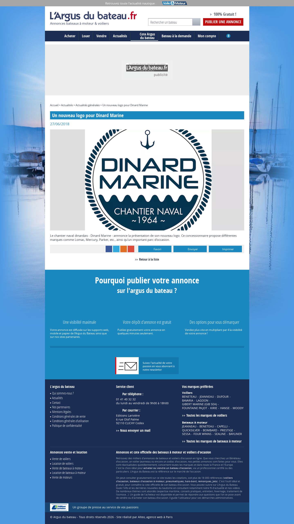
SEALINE (220, 434)
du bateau (144, 36)
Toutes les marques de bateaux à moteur (214, 441)
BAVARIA (187, 400)
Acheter (69, 36)
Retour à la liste (149, 259)
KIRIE (213, 408)
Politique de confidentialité (67, 425)
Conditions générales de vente (69, 416)
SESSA (186, 434)
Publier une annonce (223, 21)
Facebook (109, 249)
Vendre (101, 36)
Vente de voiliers (61, 458)
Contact (56, 402)
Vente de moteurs (62, 477)
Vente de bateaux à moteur (67, 468)
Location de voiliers (62, 463)
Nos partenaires (61, 407)
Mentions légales (61, 411)
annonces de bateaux (156, 458)
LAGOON (202, 400)
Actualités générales (88, 105)
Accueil (54, 105)
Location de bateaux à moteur (69, 472)
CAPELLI (222, 426)
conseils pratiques (191, 491)
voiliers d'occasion (182, 458)
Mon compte (207, 36)
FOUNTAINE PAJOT (194, 408)
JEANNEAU (207, 397)
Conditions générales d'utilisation (70, 420)
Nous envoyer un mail (135, 430)
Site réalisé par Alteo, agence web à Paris (144, 517)
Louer (86, 36)
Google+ (131, 249)
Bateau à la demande (176, 36)
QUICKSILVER (191, 430)
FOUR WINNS (202, 434)
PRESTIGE (226, 430)
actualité (219, 488)
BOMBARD (210, 430)
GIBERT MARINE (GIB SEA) (199, 404)
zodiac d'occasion (177, 461)
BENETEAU (189, 397)
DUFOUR (223, 397)
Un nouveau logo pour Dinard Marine (125, 105)
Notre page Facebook (198, 15)
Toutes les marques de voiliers (206, 415)
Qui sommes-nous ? (63, 393)
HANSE (225, 408)
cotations (181, 477)
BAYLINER (235, 434)
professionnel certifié (212, 468)
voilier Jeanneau (142, 461)
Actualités (120, 36)
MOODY (238, 408)
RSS (123, 249)
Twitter (116, 249)
